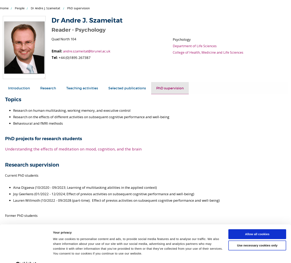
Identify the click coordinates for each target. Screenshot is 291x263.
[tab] (19, 88)
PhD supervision (170, 88)
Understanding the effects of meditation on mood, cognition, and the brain (73, 148)
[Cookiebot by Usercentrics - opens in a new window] (26, 255)
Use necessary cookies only (257, 236)
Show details (62, 255)
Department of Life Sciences (195, 46)
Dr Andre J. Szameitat (45, 8)
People (20, 8)
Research (48, 88)
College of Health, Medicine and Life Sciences (208, 52)
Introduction (19, 88)
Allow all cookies (257, 224)
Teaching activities (82, 88)
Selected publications (127, 88)
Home (4, 8)
